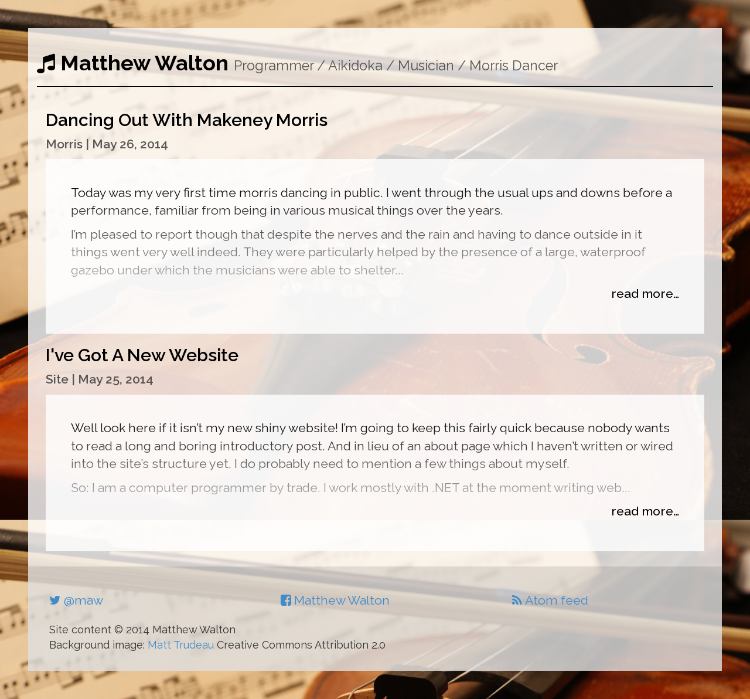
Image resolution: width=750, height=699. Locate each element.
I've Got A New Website (142, 355)
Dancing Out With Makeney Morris (187, 120)
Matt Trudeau (181, 645)
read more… (645, 293)
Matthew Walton (133, 62)
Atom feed (550, 600)
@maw (76, 600)
